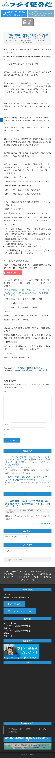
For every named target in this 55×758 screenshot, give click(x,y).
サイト (6, 434)
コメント (6, 392)
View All (47, 487)
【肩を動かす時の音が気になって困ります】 (30, 370)
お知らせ (43, 40)
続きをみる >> (45, 523)
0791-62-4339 (14, 604)
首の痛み (44, 483)
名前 (6, 424)
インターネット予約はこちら (20, 611)
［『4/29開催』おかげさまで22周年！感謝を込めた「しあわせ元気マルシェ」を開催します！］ (27, 504)
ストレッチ (38, 483)
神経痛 (30, 42)
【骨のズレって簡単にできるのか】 (30, 368)
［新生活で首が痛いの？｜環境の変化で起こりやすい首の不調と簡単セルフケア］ (27, 478)
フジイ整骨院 (29, 754)
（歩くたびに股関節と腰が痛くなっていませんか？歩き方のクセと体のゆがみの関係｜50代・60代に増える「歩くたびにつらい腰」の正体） (27, 461)
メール (6, 429)
